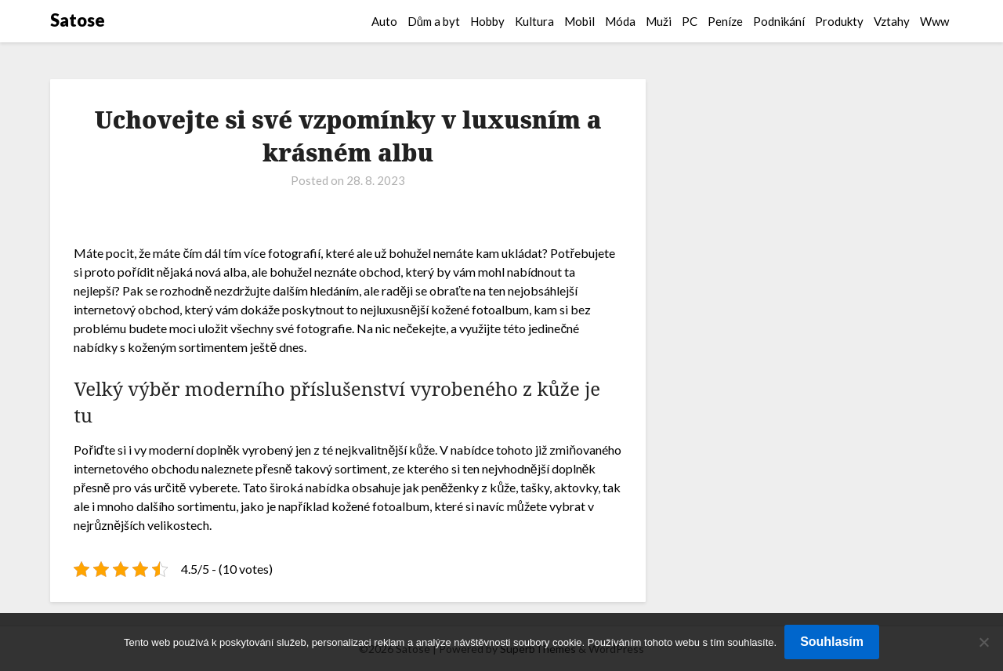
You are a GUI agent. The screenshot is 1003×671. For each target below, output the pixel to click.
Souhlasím (832, 641)
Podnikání (779, 21)
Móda (620, 21)
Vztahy (892, 21)
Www (934, 21)
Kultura (534, 21)
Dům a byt (433, 21)
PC (689, 21)
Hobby (487, 21)
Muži (659, 21)
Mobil (579, 21)
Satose (77, 20)
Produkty (839, 21)
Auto (384, 21)
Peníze (725, 21)
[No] (983, 642)
